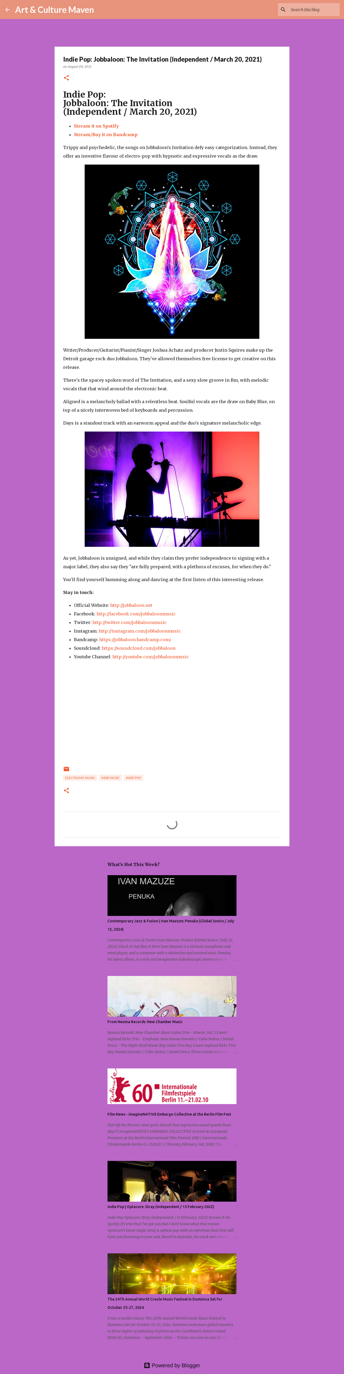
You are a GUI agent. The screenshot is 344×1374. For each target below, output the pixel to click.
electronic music (80, 778)
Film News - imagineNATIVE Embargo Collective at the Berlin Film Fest (169, 1114)
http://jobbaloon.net (131, 605)
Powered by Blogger (172, 1365)
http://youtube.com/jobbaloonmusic (150, 656)
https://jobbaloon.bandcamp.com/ (135, 639)
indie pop (133, 778)
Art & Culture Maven (54, 9)
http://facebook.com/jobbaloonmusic (136, 614)
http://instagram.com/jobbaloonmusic (140, 631)
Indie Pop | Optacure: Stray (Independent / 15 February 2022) (161, 1207)
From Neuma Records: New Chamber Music (145, 1022)
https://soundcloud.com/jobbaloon (138, 648)
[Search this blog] (311, 9)
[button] (66, 78)
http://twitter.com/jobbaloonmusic (129, 622)
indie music (110, 778)
